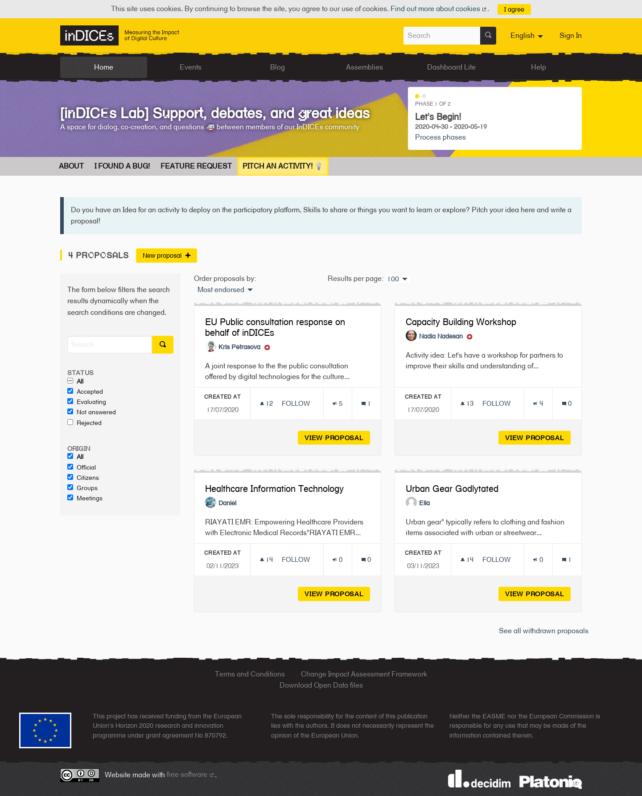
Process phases (440, 137)
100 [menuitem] (393, 279)
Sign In (571, 35)
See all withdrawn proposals (543, 631)
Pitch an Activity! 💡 (283, 166)
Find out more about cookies (439, 8)
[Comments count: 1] (366, 403)
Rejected (84, 422)
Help (538, 67)
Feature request (196, 166)
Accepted (85, 391)
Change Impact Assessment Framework (364, 674)
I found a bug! (122, 166)
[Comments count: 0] (567, 403)
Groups (82, 487)
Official (81, 467)
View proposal (337, 437)
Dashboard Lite (451, 67)
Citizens (83, 477)
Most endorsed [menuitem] (221, 289)
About (71, 166)
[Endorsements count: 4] (538, 403)
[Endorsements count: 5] (337, 403)
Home (103, 67)
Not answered (91, 412)
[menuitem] (527, 35)
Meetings (85, 498)
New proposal (166, 255)
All (75, 381)
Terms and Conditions (250, 674)
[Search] (109, 344)
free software (191, 774)
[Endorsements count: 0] (337, 559)
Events (191, 67)
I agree (514, 9)
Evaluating (86, 401)
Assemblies (364, 67)
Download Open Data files (321, 685)
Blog (277, 67)
